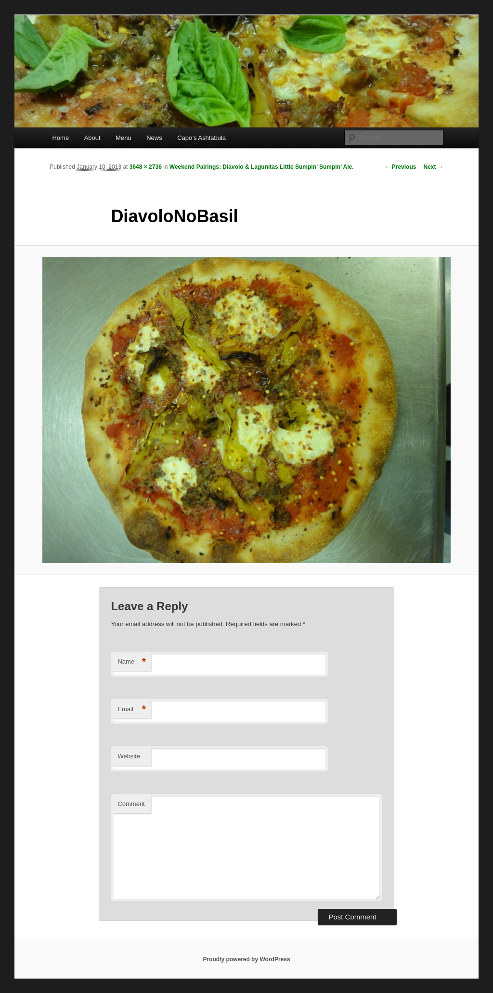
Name (131, 662)
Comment (130, 803)
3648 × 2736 (146, 166)
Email (131, 709)
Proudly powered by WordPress (246, 959)
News (154, 137)
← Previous (400, 166)
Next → (433, 166)
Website (128, 756)
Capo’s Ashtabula (201, 137)
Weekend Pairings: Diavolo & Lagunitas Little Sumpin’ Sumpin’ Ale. (261, 166)
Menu (123, 137)
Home (60, 137)
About (92, 137)
